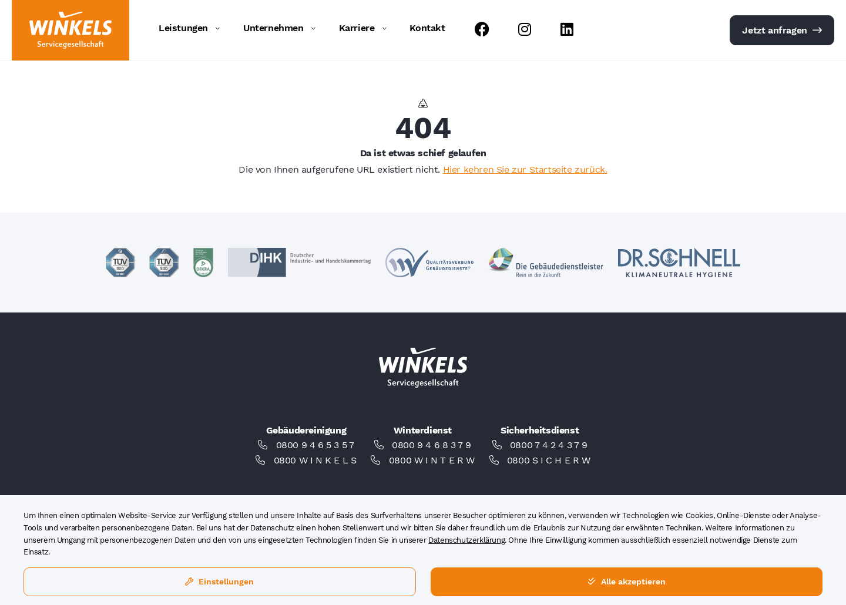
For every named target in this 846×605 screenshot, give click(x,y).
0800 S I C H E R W (548, 460)
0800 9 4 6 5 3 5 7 (315, 445)
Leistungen (183, 27)
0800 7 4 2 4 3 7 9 (549, 445)
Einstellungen (219, 581)
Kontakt (427, 27)
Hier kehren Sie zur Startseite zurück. (525, 169)
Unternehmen (273, 27)
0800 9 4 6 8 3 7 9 (431, 445)
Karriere (357, 27)
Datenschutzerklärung (466, 540)
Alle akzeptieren (627, 581)
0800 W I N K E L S (315, 460)
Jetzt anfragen (782, 30)
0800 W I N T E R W (432, 460)
